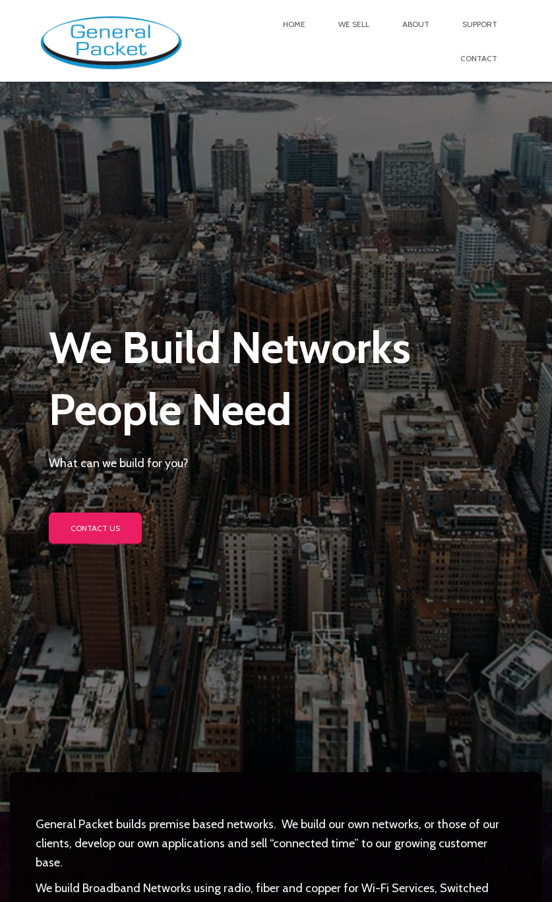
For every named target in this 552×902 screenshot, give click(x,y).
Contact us (95, 528)
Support (479, 24)
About (415, 24)
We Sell (353, 24)
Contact (478, 58)
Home (294, 24)
